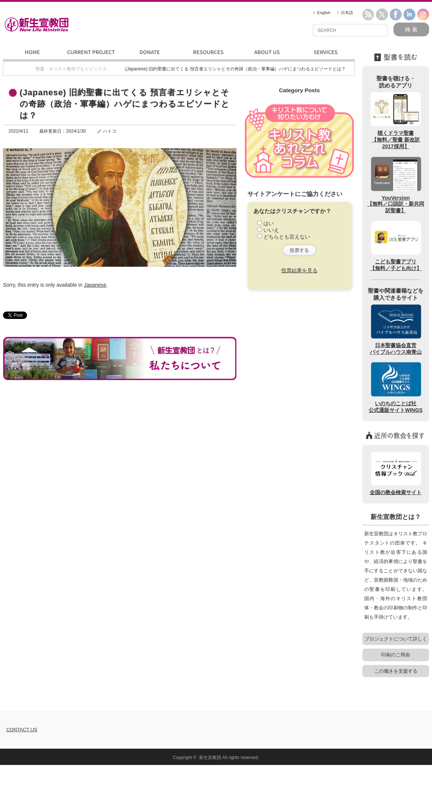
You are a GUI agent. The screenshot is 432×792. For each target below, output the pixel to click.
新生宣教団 (210, 757)
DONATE (149, 52)
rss (368, 14)
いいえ (271, 230)
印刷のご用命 (395, 655)
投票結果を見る (299, 270)
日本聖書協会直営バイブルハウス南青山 (395, 329)
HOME (32, 52)
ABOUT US (267, 52)
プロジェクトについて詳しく (396, 639)
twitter (382, 14)
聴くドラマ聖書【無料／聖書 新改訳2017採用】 (395, 120)
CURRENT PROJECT (91, 52)
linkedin (409, 14)
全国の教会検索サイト (395, 472)
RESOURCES (208, 52)
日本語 (345, 12)
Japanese (95, 285)
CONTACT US (21, 729)
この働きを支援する (396, 671)
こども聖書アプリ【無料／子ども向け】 (395, 245)
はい (268, 223)
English (321, 12)
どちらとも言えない (286, 237)
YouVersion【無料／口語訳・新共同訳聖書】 (395, 184)
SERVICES (325, 52)
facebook (396, 14)
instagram (423, 14)
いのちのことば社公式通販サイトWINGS (395, 387)
